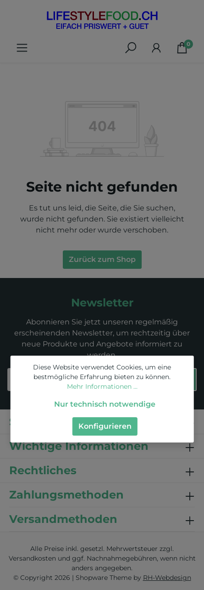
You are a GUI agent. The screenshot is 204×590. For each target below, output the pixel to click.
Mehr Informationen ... (102, 386)
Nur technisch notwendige (104, 404)
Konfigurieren (105, 426)
